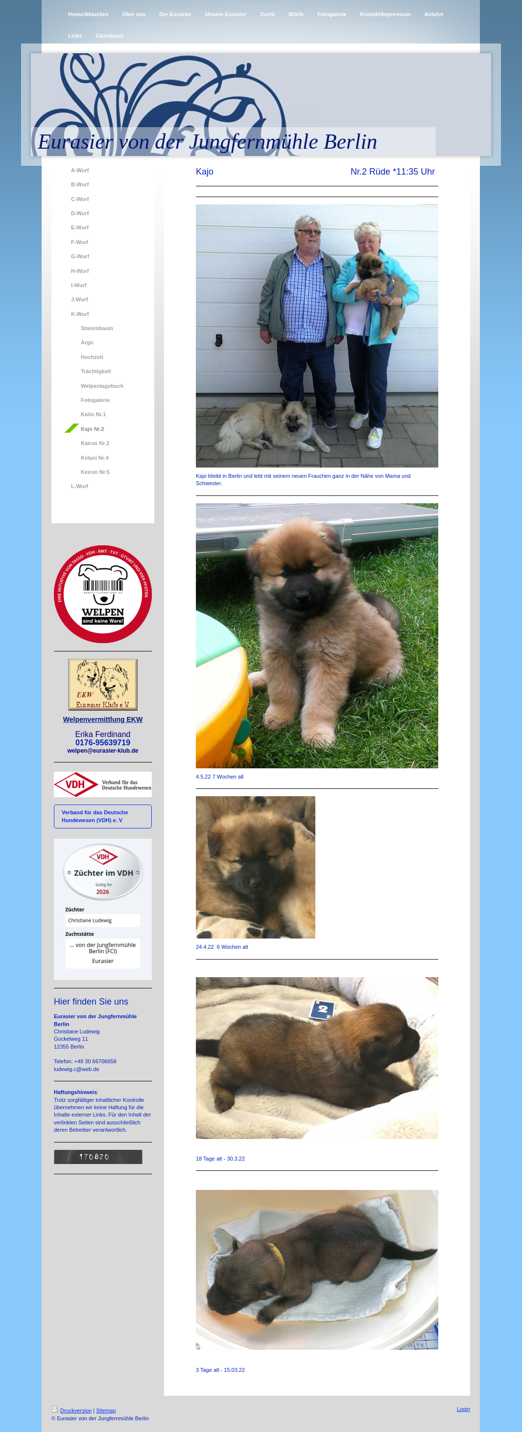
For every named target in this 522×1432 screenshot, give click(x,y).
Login (463, 1409)
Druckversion (71, 1410)
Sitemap (106, 1410)
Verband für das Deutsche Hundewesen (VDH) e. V (95, 816)
